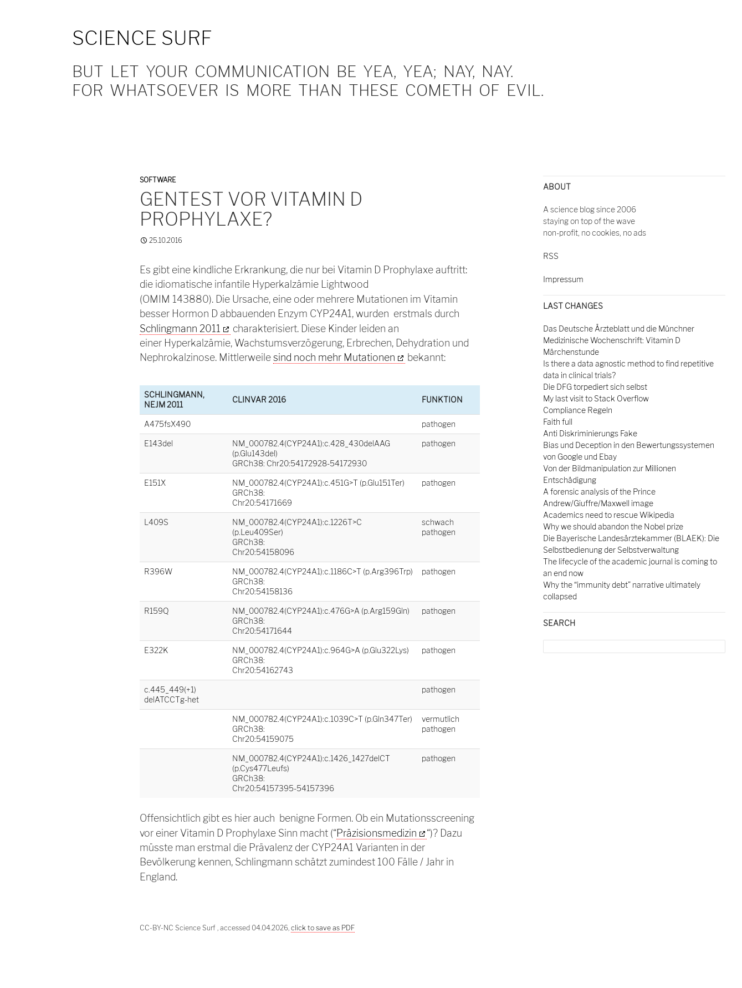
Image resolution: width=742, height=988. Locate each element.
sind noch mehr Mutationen (334, 357)
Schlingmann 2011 (180, 328)
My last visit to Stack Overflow (596, 398)
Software (158, 180)
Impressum (563, 279)
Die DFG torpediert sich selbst (595, 386)
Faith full (557, 421)
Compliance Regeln (577, 410)
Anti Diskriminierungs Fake (590, 433)
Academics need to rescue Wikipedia (608, 515)
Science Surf (142, 38)
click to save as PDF (323, 928)
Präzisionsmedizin (376, 833)
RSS (551, 256)
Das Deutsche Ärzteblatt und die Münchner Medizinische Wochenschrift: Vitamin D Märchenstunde (618, 340)
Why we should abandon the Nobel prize (613, 526)
